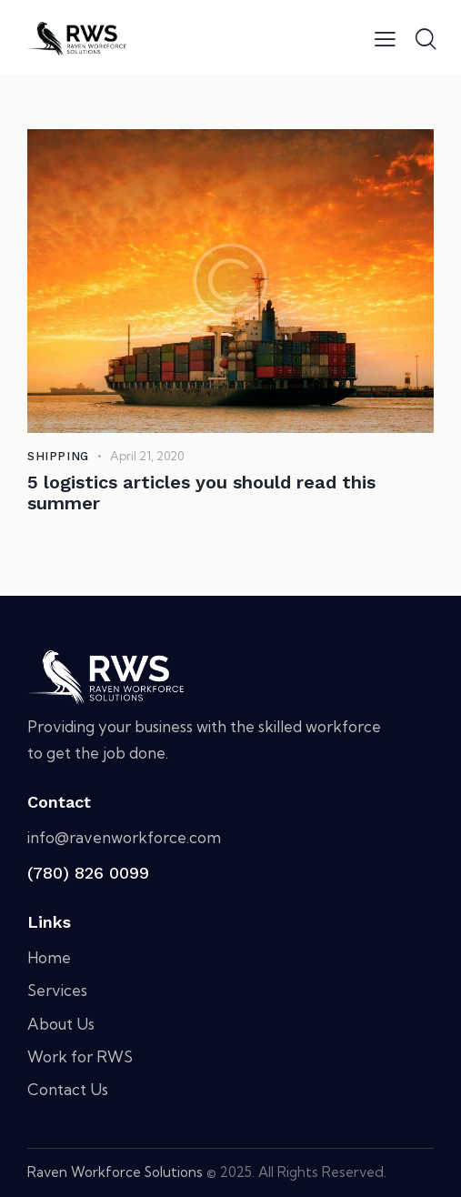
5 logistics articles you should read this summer (201, 493)
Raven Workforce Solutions (115, 1172)
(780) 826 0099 (88, 872)
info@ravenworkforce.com (124, 837)
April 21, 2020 (147, 455)
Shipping (58, 456)
